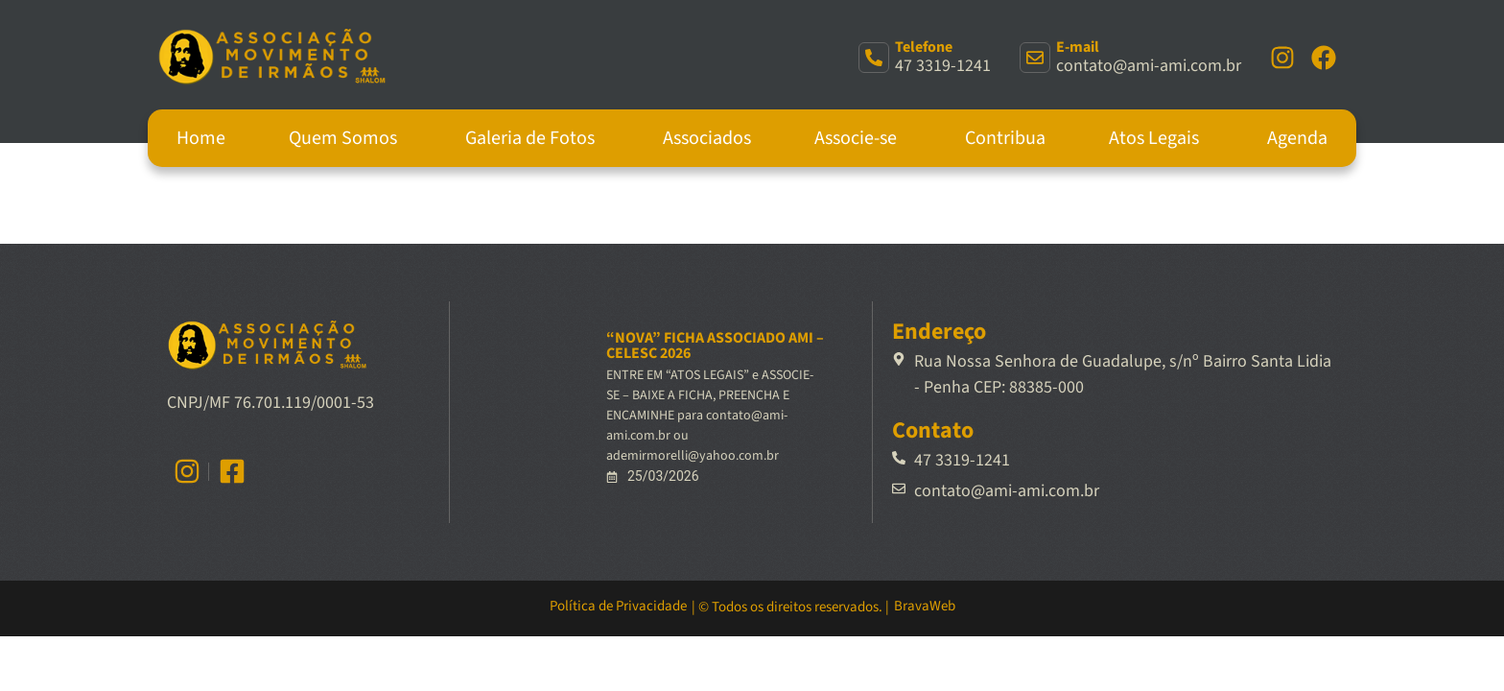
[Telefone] (873, 57)
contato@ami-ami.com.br (1148, 66)
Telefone (923, 47)
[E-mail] (1035, 57)
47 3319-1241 (943, 66)
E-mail (1077, 47)
